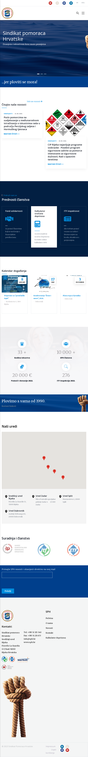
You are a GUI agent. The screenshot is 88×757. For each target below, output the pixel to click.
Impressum (50, 746)
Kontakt (49, 633)
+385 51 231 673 (34, 635)
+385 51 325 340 (34, 632)
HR (77, 3)
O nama (49, 623)
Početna (49, 618)
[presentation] (19, 584)
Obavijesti (8, 113)
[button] (44, 458)
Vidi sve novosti (34, 101)
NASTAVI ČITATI (10, 134)
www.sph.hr (29, 642)
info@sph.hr (30, 639)
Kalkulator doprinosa (56, 638)
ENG (83, 3)
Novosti (49, 628)
